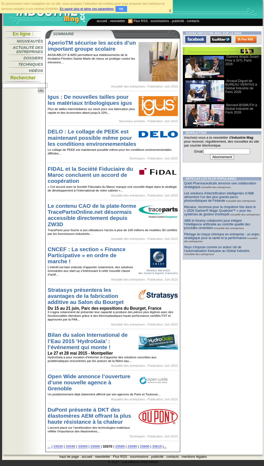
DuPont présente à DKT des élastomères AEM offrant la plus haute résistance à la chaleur (89, 416)
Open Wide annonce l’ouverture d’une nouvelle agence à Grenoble (89, 382)
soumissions (160, 21)
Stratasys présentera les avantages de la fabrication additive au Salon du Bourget (86, 296)
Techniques (30, 64)
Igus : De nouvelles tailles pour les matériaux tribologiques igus (90, 100)
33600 (144, 446)
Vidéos (36, 71)
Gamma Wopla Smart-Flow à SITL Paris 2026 (242, 60)
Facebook (195, 39)
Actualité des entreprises (28, 49)
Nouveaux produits (132, 121)
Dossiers (33, 58)
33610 (157, 446)
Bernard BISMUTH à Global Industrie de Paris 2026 (241, 108)
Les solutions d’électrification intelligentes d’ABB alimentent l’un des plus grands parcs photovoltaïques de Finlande (219, 197)
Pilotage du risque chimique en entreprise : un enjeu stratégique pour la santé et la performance (222, 236)
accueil (102, 21)
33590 (132, 446)
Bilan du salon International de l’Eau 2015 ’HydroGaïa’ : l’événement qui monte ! (88, 341)
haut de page (69, 457)
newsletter (117, 21)
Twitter (220, 39)
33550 (82, 446)
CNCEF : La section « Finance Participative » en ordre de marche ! (86, 255)
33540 (70, 446)
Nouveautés (30, 41)
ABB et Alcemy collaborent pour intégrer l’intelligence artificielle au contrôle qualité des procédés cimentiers (217, 224)
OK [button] (121, 9)
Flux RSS (138, 21)
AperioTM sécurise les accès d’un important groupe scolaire (92, 46)
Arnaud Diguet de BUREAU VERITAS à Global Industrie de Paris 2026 (241, 86)
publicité (178, 21)
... (49, 446)
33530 (58, 446)
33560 (95, 446)
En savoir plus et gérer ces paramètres (87, 9)
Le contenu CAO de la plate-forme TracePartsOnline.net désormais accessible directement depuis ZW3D (92, 215)
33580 (120, 446)
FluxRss (245, 39)
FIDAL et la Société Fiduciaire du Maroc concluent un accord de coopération (90, 175)
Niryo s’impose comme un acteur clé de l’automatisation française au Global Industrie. (217, 249)
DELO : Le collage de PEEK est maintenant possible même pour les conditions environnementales (92, 137)
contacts (193, 21)
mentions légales (194, 457)
